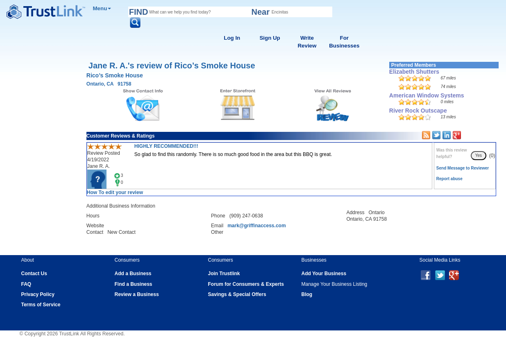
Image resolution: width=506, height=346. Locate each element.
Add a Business (133, 273)
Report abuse (449, 178)
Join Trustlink (224, 273)
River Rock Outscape (418, 110)
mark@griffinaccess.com (256, 225)
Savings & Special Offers (237, 294)
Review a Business (137, 294)
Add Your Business (324, 273)
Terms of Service (41, 305)
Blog (307, 294)
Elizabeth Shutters (414, 71)
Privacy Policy (37, 294)
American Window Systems (426, 95)
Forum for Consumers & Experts (246, 284)
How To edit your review (115, 192)
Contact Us (34, 273)
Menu (102, 8)
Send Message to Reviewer (462, 168)
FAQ (26, 284)
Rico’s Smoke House (114, 75)
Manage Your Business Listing (335, 284)
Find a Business (133, 284)
